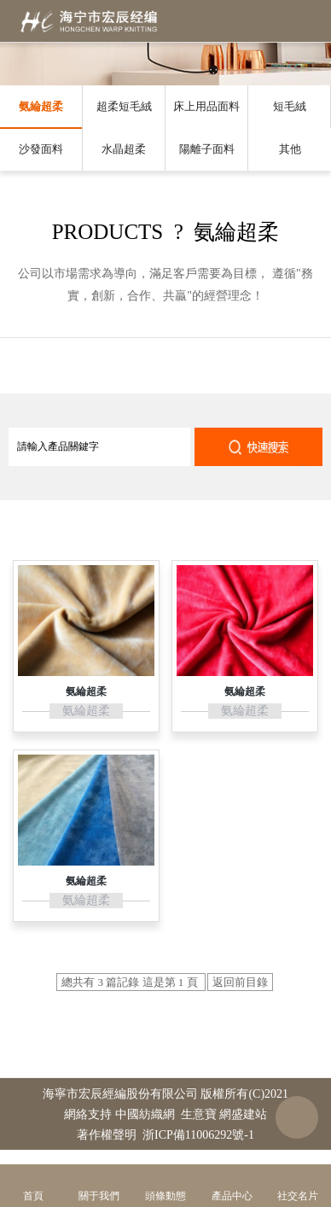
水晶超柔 (124, 149)
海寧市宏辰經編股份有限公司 (120, 1093)
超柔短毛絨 (124, 106)
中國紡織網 (145, 1114)
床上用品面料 (206, 106)
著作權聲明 (106, 1134)
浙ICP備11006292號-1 (198, 1134)
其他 (290, 149)
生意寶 (199, 1114)
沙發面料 (41, 149)
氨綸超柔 (41, 106)
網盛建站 (243, 1114)
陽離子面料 (207, 149)
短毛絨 (289, 106)
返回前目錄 (240, 982)
